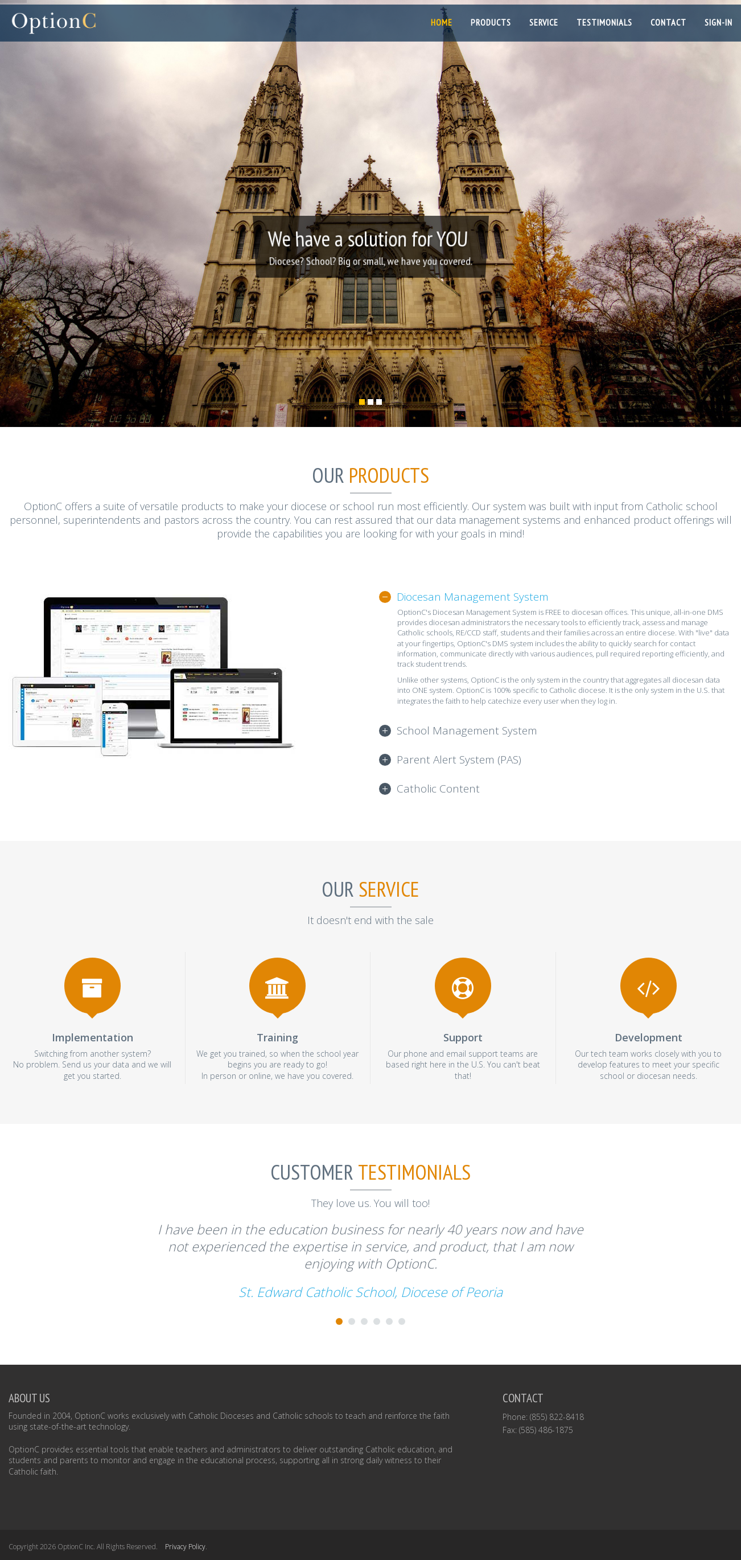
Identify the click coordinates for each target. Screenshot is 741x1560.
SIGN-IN (718, 22)
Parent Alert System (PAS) (459, 759)
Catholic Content (438, 788)
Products (491, 22)
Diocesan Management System (473, 596)
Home (441, 22)
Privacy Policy (185, 1546)
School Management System (467, 730)
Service (543, 22)
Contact (668, 22)
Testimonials (604, 22)
